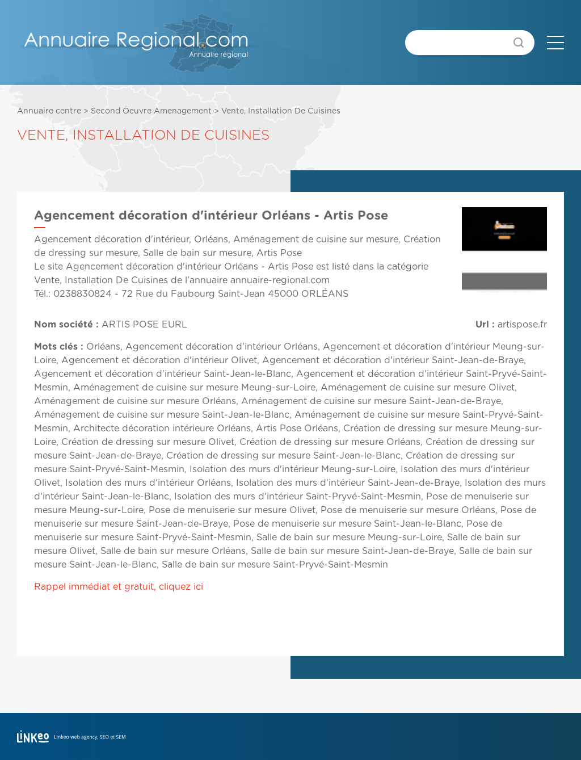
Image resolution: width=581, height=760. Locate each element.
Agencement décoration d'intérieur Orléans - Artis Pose (189, 266)
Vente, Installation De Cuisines (280, 111)
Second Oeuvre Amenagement (151, 111)
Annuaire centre (49, 111)
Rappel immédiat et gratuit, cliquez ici (118, 586)
